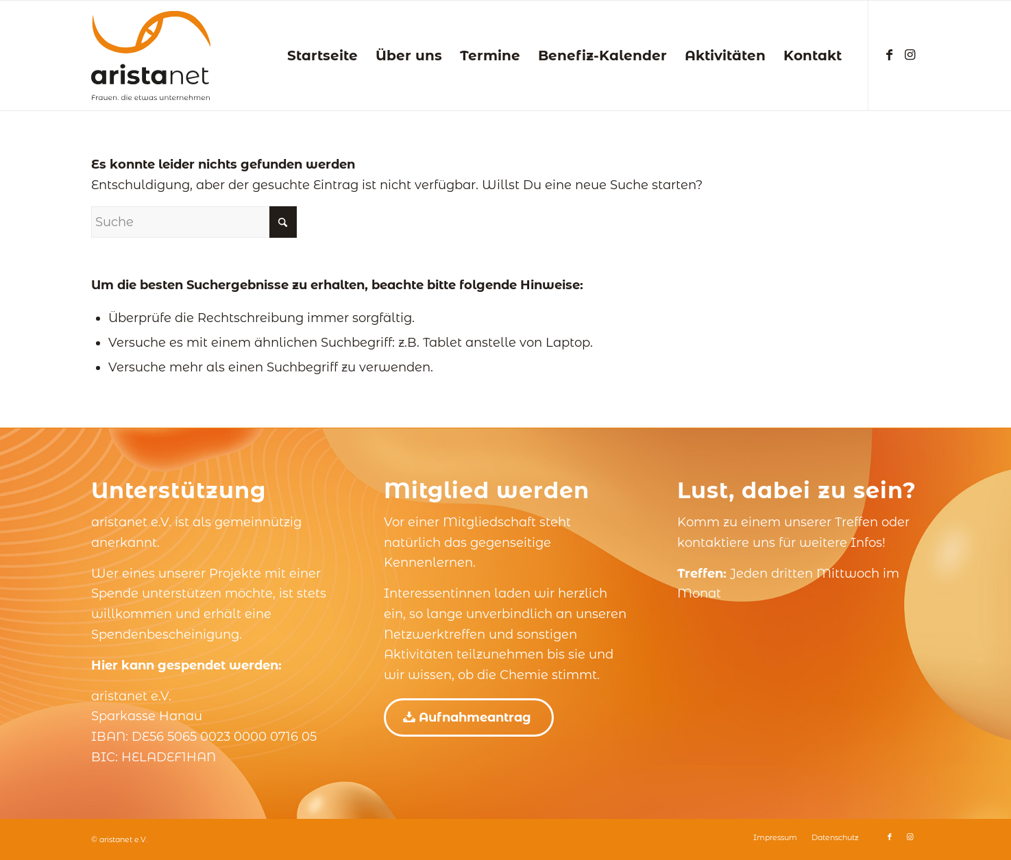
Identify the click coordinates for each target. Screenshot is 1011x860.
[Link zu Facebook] (889, 55)
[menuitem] (322, 55)
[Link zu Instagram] (910, 55)
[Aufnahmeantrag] (469, 717)
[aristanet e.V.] (151, 55)
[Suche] (194, 222)
